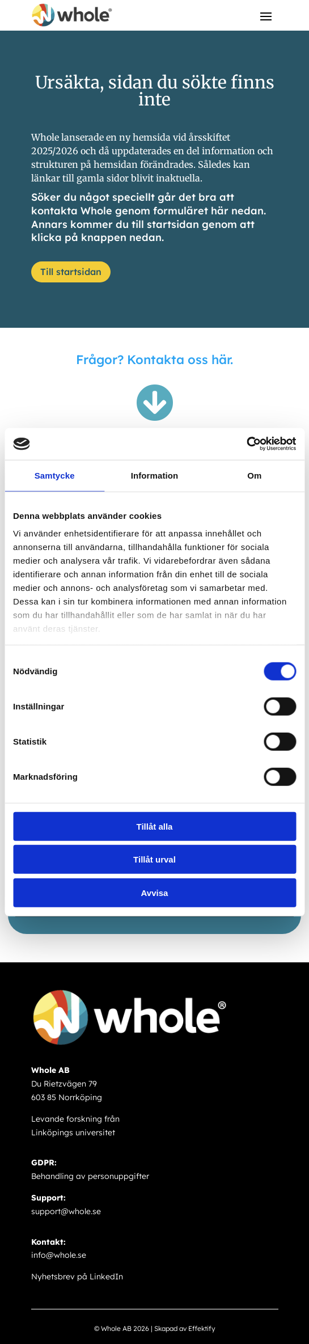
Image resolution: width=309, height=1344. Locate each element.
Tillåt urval (154, 859)
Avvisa (154, 892)
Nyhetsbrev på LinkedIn (77, 1276)
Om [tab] (254, 475)
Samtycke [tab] (55, 475)
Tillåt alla (155, 826)
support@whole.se (66, 1211)
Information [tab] (155, 475)
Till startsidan (70, 271)
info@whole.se (58, 1255)
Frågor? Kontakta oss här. (154, 359)
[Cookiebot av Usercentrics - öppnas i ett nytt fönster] (246, 444)
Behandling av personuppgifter (90, 1176)
